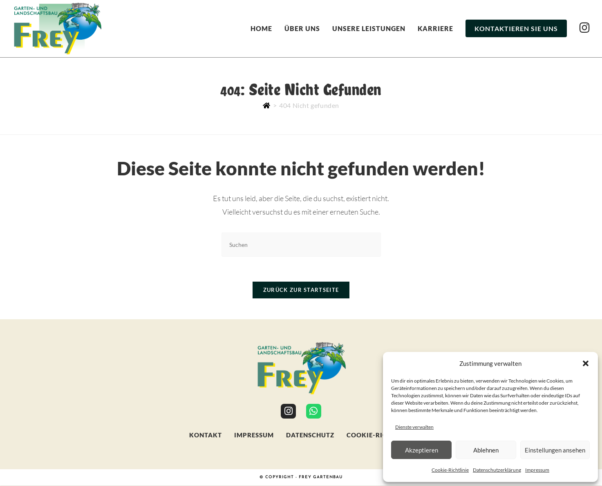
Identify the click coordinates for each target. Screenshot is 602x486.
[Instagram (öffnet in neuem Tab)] (584, 28)
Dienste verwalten (414, 427)
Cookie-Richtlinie (450, 470)
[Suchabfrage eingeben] (301, 245)
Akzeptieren (421, 450)
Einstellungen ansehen (555, 450)
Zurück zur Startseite (301, 290)
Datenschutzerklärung (497, 470)
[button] (586, 363)
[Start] (267, 105)
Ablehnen (486, 450)
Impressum (537, 470)
